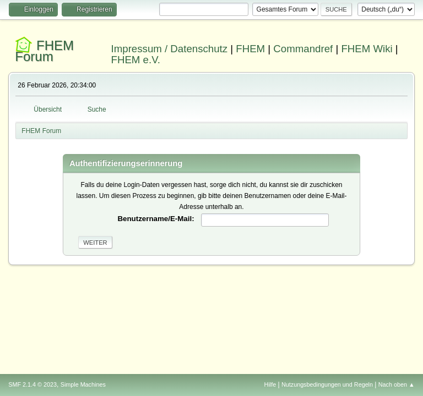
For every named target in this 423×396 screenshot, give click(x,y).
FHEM (250, 48)
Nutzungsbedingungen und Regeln (327, 384)
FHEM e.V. (136, 59)
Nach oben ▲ (396, 384)
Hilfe (270, 384)
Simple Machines (83, 384)
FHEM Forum (44, 51)
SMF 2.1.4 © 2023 (32, 384)
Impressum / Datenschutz (169, 48)
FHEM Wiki (366, 48)
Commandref (303, 48)
